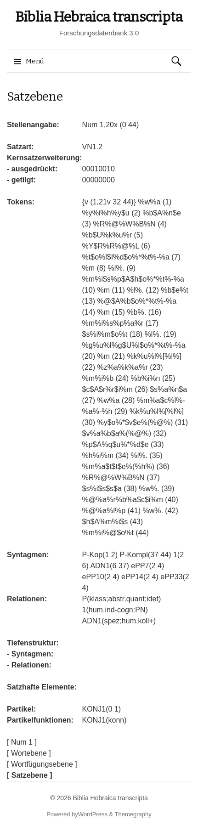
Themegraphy (133, 814)
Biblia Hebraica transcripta (99, 17)
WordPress (92, 814)
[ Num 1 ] (22, 742)
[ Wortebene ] (29, 753)
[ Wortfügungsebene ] (42, 764)
